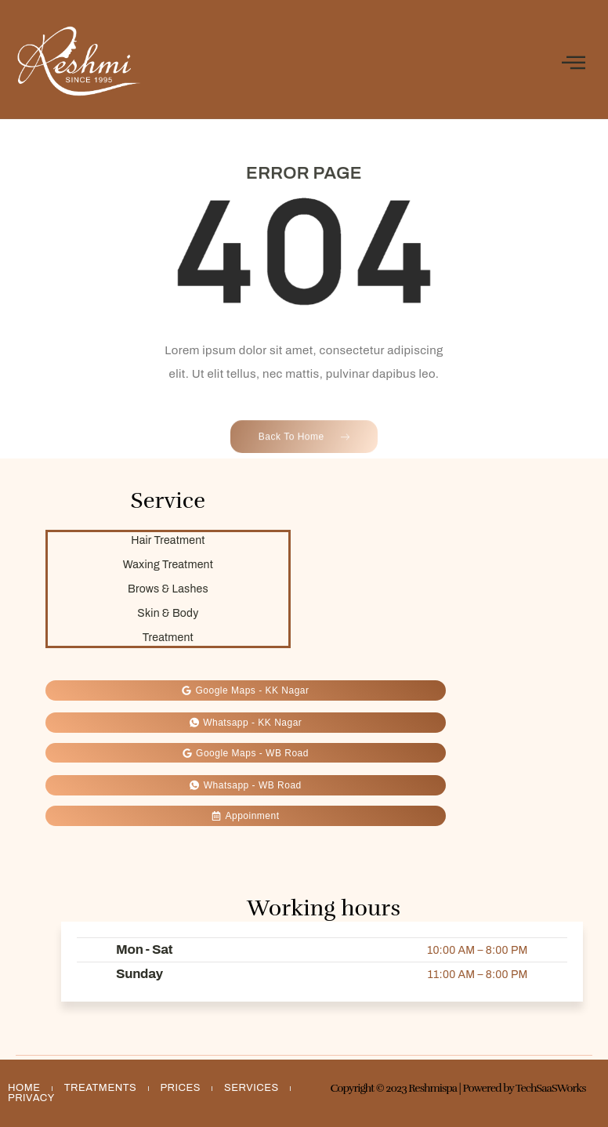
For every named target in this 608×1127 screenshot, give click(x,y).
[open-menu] (574, 63)
